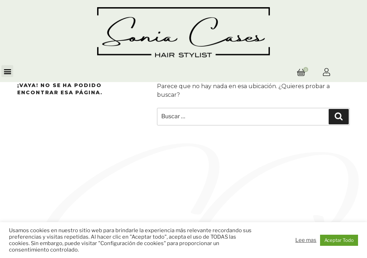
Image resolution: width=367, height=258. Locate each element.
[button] (7, 71)
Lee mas (305, 240)
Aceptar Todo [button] (339, 240)
